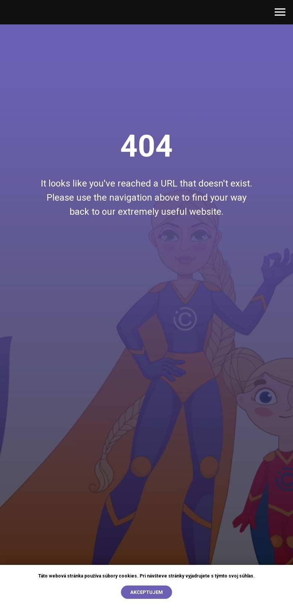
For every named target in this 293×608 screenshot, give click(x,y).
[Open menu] (280, 12)
